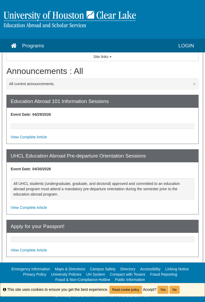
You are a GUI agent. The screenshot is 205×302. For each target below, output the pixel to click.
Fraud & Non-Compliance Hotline (82, 280)
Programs (33, 45)
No (174, 290)
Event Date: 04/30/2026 (31, 169)
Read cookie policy (125, 290)
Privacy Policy (34, 274)
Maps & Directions (70, 269)
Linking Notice (177, 269)
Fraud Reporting (163, 274)
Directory (127, 269)
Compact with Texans (127, 274)
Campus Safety (103, 269)
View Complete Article (29, 137)
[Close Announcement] (194, 84)
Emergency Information (30, 269)
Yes (163, 290)
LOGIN (186, 45)
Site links (102, 57)
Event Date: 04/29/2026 (31, 114)
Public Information (130, 280)
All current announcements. (102, 84)
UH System (95, 274)
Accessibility (150, 269)
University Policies (66, 274)
